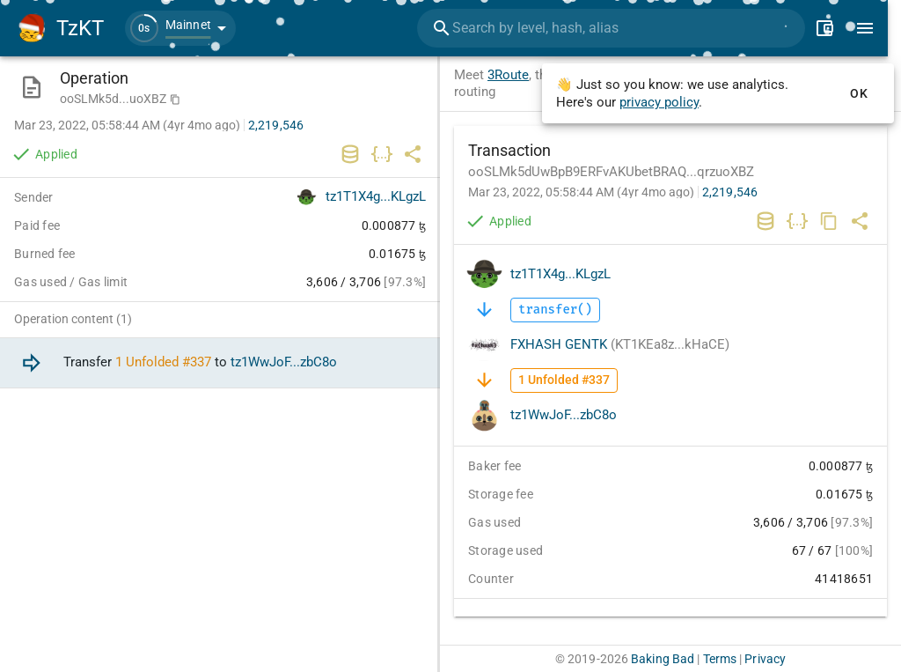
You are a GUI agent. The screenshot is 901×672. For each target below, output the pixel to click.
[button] (180, 28)
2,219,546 (730, 192)
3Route (508, 75)
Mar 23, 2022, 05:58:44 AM (581, 192)
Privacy (765, 659)
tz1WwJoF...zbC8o (563, 415)
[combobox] (620, 28)
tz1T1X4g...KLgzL (560, 274)
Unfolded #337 (168, 363)
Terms (720, 659)
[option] (220, 363)
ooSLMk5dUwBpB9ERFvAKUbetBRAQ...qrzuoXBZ (611, 172)
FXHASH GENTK (619, 344)
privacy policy (659, 102)
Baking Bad (662, 659)
